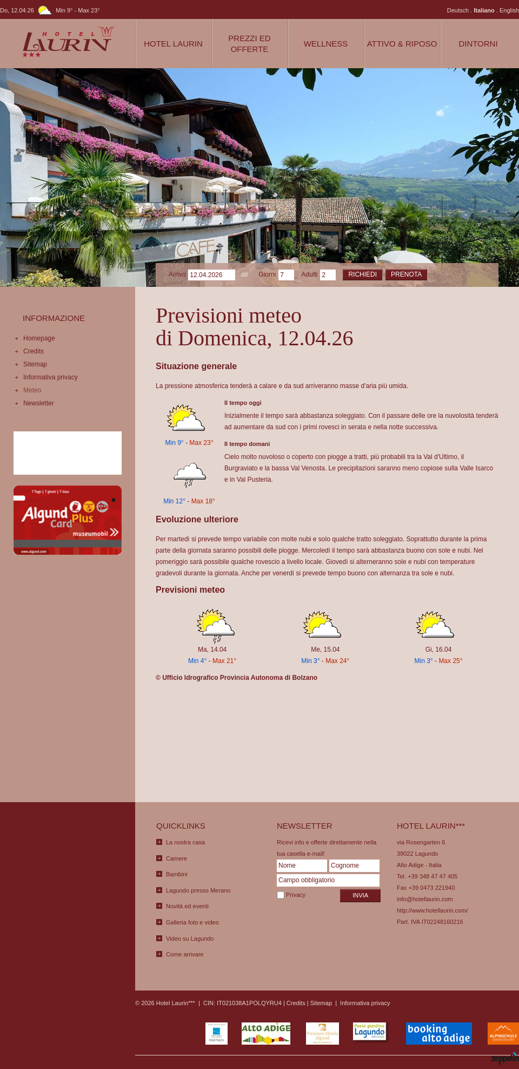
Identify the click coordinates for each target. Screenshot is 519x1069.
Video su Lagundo (190, 938)
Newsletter (38, 403)
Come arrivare (185, 954)
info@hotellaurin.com (425, 899)
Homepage (39, 338)
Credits (33, 351)
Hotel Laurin (173, 43)
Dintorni (477, 43)
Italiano (484, 10)
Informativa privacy (50, 377)
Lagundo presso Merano (198, 890)
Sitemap (35, 364)
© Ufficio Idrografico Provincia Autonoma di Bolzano (236, 677)
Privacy (295, 894)
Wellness (326, 43)
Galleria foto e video (192, 922)
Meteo (32, 390)
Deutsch (458, 10)
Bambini (177, 874)
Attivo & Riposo (402, 43)
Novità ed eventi (187, 906)
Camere (176, 858)
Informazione (54, 318)
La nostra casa (185, 842)
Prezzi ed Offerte (249, 44)
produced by (488, 1059)
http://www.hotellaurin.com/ (432, 910)
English (509, 10)
